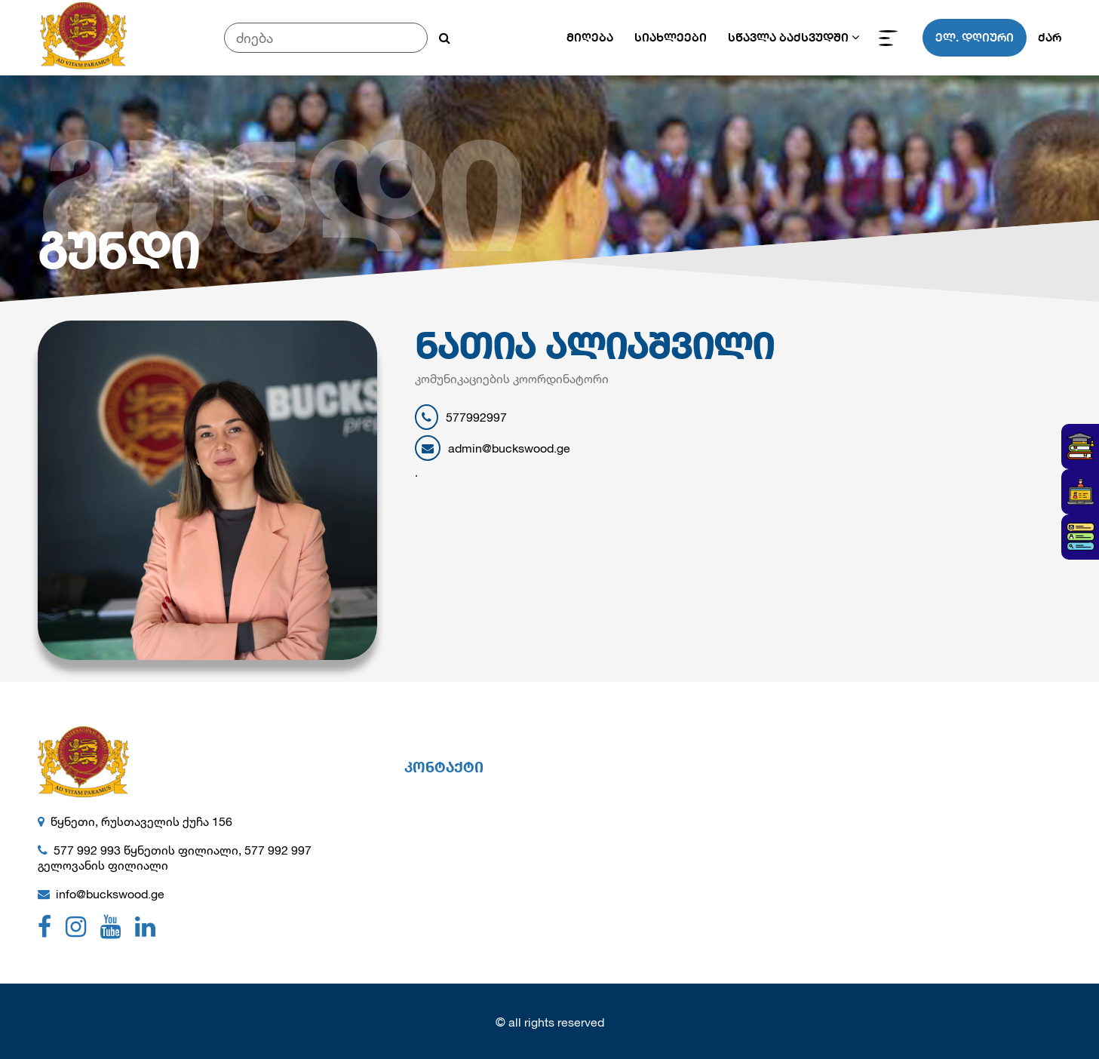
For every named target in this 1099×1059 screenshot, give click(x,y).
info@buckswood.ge (110, 893)
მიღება (589, 37)
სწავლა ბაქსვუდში (788, 37)
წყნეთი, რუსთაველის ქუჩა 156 (141, 821)
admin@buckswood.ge (492, 448)
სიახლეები (670, 37)
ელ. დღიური (974, 37)
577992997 (461, 417)
